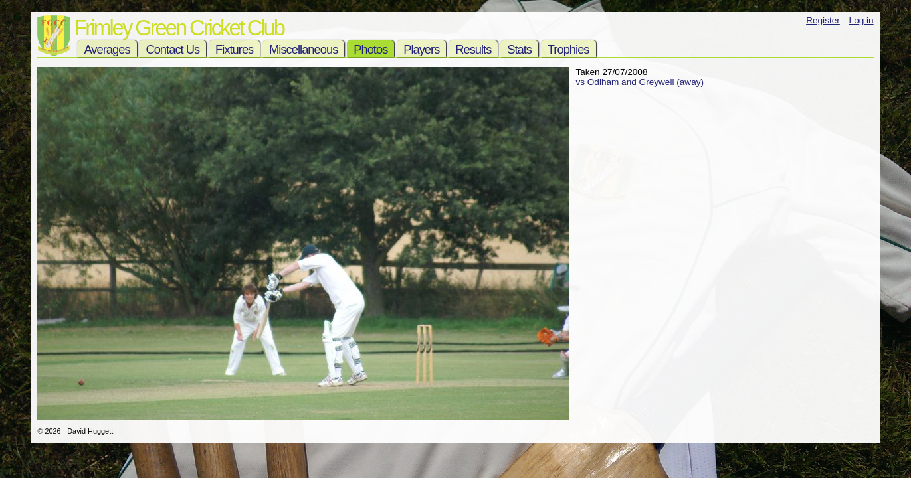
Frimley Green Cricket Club (178, 27)
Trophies (568, 49)
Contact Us (172, 49)
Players (421, 49)
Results (473, 49)
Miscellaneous (303, 49)
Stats (519, 49)
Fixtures (234, 49)
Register (823, 20)
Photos (370, 49)
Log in (861, 20)
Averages (107, 49)
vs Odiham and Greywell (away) (639, 82)
